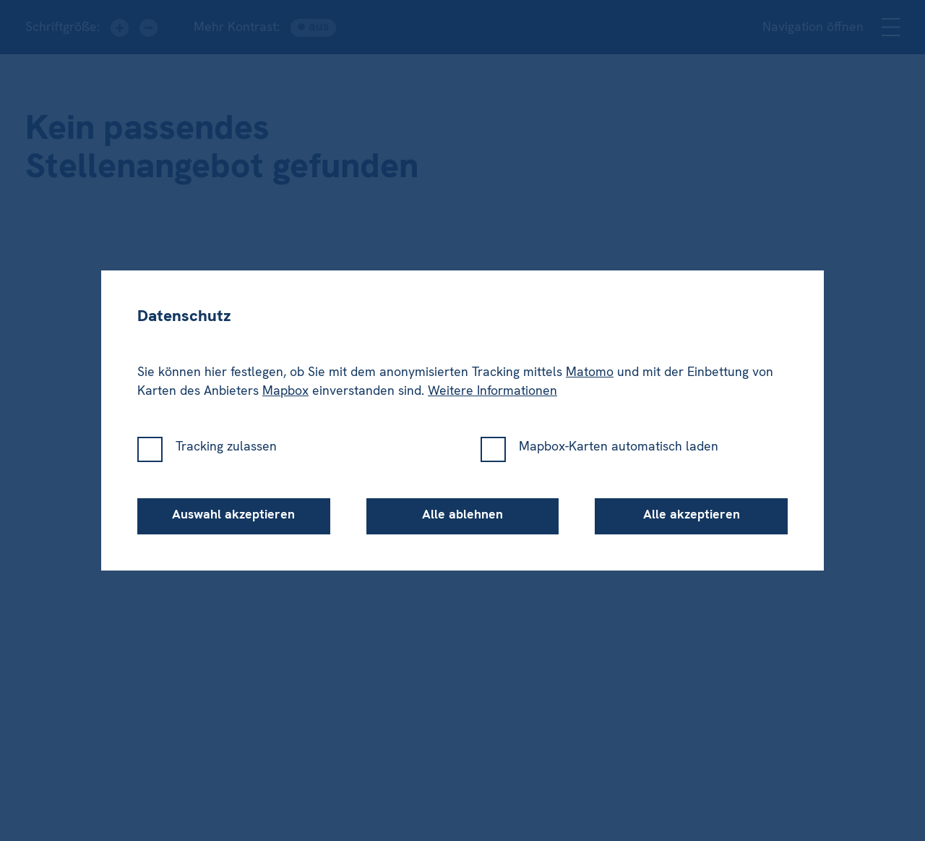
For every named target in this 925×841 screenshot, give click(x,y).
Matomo (590, 371)
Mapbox (285, 390)
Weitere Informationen (492, 390)
